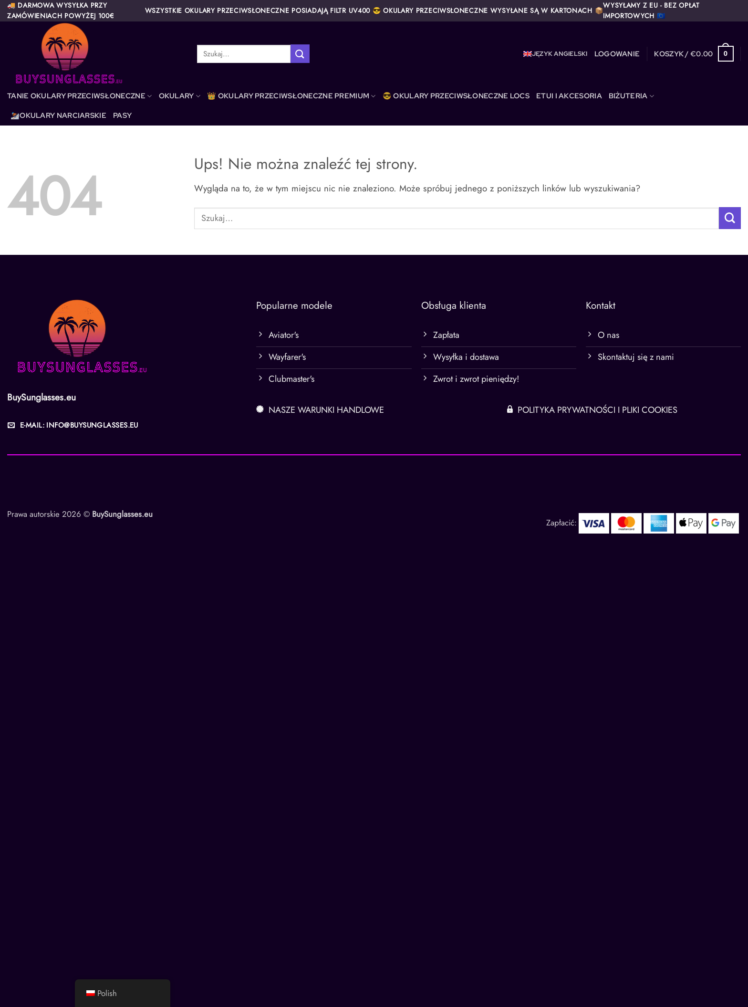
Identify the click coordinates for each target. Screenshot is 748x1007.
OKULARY (180, 96)
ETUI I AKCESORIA (569, 96)
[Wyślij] (300, 53)
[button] (617, 54)
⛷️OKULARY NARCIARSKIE (58, 115)
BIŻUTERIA (631, 96)
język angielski (560, 54)
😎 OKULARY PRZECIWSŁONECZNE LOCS (456, 96)
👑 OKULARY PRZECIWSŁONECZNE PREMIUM (291, 96)
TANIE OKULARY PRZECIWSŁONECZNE (79, 96)
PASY (122, 115)
